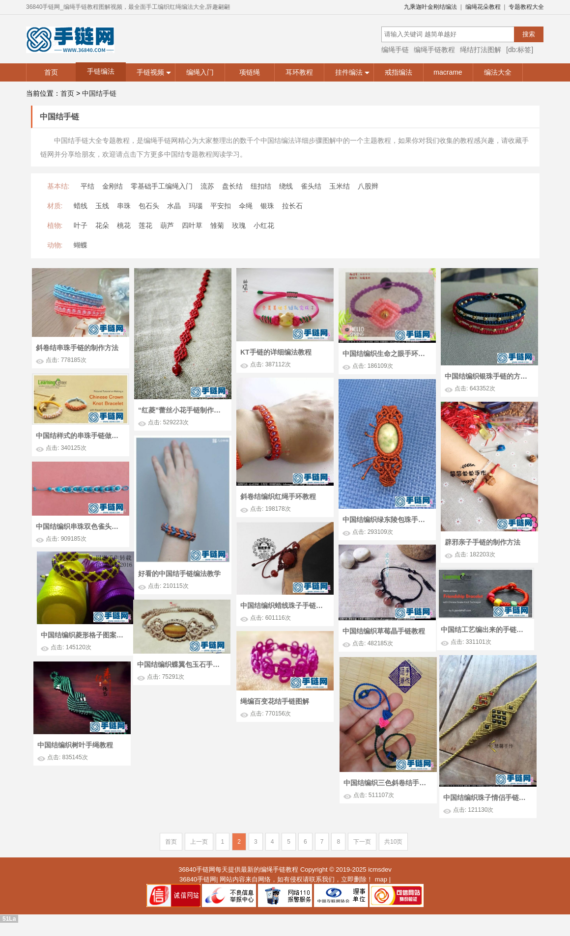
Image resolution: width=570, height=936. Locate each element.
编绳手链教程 (434, 50)
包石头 (149, 206)
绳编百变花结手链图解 (280, 709)
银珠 (267, 206)
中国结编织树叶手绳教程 (162, 773)
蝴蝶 (80, 245)
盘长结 (232, 186)
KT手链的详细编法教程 (276, 352)
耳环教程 (299, 72)
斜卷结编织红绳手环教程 (278, 496)
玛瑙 (195, 206)
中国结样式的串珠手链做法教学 (79, 436)
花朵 (102, 225)
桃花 (124, 225)
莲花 (145, 225)
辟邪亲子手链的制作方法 (482, 542)
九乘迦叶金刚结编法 (430, 6)
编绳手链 (395, 50)
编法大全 (498, 72)
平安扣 (220, 206)
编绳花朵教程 (483, 6)
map (381, 879)
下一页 (362, 842)
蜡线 (80, 206)
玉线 (102, 206)
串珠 (124, 206)
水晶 (174, 206)
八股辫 (368, 186)
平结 (87, 186)
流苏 (207, 186)
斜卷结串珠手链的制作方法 (77, 348)
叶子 (80, 225)
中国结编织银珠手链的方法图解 (488, 376)
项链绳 (249, 72)
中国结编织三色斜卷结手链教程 (452, 789)
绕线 (286, 186)
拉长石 (292, 206)
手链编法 (100, 71)
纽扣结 (261, 186)
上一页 (199, 842)
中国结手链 (99, 93)
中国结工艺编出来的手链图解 (244, 630)
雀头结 (311, 186)
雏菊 (217, 225)
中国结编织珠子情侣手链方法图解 (388, 788)
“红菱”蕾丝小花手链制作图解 (182, 410)
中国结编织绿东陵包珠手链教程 (386, 519)
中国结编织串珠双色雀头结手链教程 (79, 560)
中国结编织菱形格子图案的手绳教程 (388, 623)
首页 (51, 72)
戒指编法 (398, 72)
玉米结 (339, 186)
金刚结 (112, 186)
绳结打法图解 (480, 50)
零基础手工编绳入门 (162, 186)
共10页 (393, 842)
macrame (447, 72)
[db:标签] (519, 50)
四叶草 (192, 225)
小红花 (264, 225)
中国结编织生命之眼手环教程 (386, 354)
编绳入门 (200, 72)
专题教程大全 (526, 6)
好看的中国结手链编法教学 (179, 574)
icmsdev (380, 870)
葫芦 (167, 225)
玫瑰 (239, 225)
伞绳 (246, 206)
